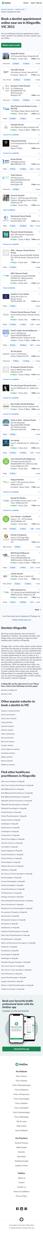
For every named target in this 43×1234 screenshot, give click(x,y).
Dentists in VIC (19, 9)
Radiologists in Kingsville (9, 958)
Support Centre (21, 1165)
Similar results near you (21, 620)
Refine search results (11, 45)
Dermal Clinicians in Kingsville (11, 858)
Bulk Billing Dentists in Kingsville (12, 789)
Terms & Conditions (21, 1192)
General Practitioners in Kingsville (13, 889)
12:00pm (16, 63)
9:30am (12, 169)
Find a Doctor (21, 1076)
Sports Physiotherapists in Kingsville (13, 977)
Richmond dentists (7, 741)
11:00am (13, 453)
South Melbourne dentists (10, 749)
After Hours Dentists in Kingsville (13, 781)
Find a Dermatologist (21, 1112)
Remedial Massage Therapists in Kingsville (15, 962)
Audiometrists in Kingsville (10, 828)
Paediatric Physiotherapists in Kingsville (15, 931)
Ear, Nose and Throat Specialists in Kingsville (16, 874)
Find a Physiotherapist (21, 1085)
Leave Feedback (21, 1130)
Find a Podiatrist (21, 1090)
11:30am (13, 267)
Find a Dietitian (21, 1103)
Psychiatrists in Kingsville (9, 951)
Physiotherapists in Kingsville (11, 939)
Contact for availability (21, 135)
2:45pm (12, 306)
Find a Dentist (21, 1081)
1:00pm (12, 434)
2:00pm (17, 547)
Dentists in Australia (7, 9)
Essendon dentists (7, 726)
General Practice (21, 1143)
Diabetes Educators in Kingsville (12, 866)
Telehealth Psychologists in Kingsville (14, 808)
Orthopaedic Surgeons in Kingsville (13, 920)
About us (21, 1178)
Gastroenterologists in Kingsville (12, 885)
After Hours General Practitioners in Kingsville (17, 785)
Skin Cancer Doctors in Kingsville (12, 966)
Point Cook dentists (8, 715)
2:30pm (23, 118)
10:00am (23, 226)
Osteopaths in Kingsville (9, 924)
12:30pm (26, 63)
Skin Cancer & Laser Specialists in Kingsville (16, 970)
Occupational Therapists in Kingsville (14, 912)
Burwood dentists (7, 738)
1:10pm (23, 324)
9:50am (12, 226)
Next (37, 610)
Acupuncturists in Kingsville (10, 820)
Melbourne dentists (8, 765)
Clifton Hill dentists (8, 734)
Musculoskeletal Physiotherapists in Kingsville (17, 901)
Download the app (21, 1049)
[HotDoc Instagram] (26, 1208)
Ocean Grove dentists (9, 718)
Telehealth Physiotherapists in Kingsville (15, 804)
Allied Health (21, 1147)
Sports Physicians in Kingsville (11, 974)
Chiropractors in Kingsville (10, 835)
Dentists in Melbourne (9, 690)
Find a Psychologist (21, 1099)
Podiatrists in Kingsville (9, 947)
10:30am (13, 529)
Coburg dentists (6, 722)
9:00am (16, 361)
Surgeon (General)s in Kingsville (12, 981)
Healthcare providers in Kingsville (12, 989)
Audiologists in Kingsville (9, 824)
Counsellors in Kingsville (9, 847)
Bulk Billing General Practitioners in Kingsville (17, 793)
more (37, 63)
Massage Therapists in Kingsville (12, 897)
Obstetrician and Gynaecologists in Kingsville (16, 908)
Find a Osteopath (22, 1108)
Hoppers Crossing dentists (10, 711)
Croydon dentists (7, 745)
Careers (21, 1182)
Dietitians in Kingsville (9, 870)
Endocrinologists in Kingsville (11, 877)
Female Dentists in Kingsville (11, 812)
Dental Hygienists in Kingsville (11, 851)
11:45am (16, 100)
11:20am (13, 324)
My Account (21, 1121)
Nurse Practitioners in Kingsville (12, 904)
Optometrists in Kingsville (10, 916)
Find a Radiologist (21, 1117)
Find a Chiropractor (21, 1094)
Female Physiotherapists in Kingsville (14, 816)
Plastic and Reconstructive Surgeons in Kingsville (18, 943)
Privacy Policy (21, 1196)
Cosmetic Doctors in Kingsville (12, 843)
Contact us (21, 1187)
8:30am (17, 584)
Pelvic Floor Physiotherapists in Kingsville (15, 935)
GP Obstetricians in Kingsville (11, 893)
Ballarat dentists (6, 757)
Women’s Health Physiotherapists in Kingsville (17, 985)
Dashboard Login (21, 1161)
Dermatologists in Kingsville (10, 862)
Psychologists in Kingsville (10, 954)
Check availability (21, 210)
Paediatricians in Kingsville (10, 927)
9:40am (12, 345)
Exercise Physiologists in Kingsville (13, 881)
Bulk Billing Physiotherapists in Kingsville (15, 797)
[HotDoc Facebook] (17, 1208)
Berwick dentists (7, 761)
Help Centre (21, 1126)
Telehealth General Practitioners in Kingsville (16, 801)
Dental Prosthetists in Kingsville (12, 854)
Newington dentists (8, 753)
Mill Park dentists (7, 730)
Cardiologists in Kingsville (10, 831)
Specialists (21, 1156)
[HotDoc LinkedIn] (21, 1208)
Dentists (21, 1152)
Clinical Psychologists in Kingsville (13, 839)
